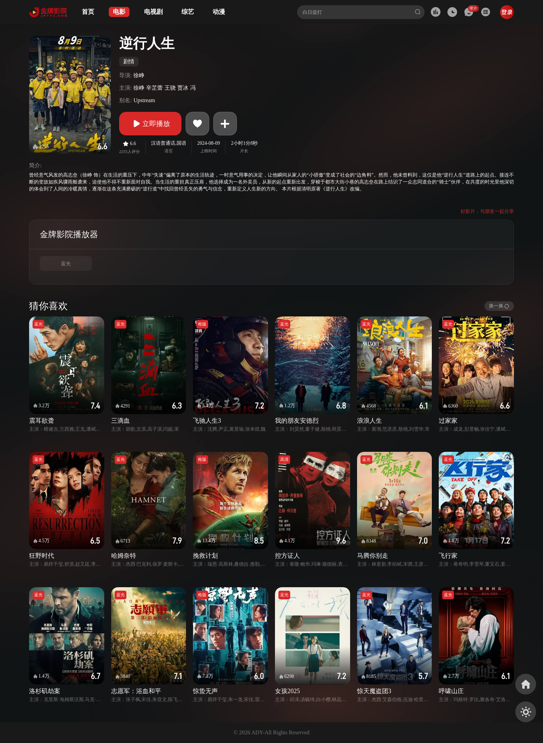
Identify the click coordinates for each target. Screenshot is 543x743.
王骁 (170, 88)
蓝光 (66, 263)
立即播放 (150, 123)
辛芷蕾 (154, 88)
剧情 (128, 61)
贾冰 (182, 88)
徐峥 (138, 75)
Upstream (144, 100)
